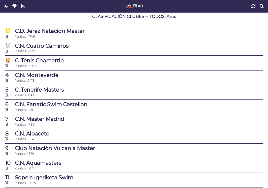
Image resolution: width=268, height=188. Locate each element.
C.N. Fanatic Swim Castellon (46, 104)
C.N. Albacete (27, 133)
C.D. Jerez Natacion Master (45, 31)
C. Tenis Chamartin (34, 60)
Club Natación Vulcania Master (50, 148)
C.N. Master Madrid (34, 119)
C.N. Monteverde (31, 75)
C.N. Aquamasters (33, 163)
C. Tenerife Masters (34, 89)
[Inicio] (133, 6)
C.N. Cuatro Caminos (37, 46)
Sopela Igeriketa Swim (39, 177)
